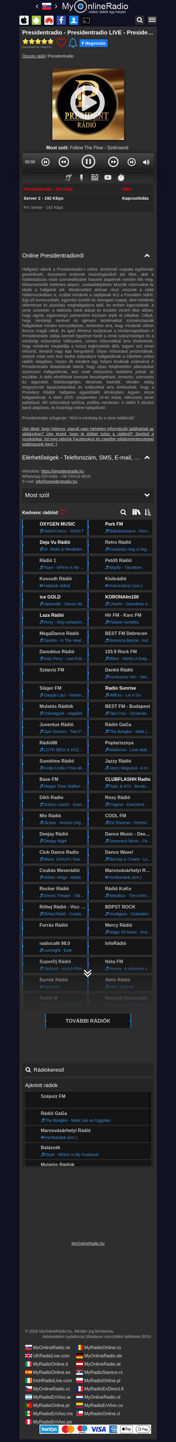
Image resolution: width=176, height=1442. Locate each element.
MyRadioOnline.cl (98, 1413)
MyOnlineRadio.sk (47, 1347)
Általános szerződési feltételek (114, 1336)
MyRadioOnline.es (48, 1372)
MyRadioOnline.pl (98, 1380)
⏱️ (121, 177)
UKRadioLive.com (47, 1355)
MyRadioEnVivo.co (99, 1405)
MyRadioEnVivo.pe (48, 1421)
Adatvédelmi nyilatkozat (63, 1336)
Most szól (37, 495)
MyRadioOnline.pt (47, 1405)
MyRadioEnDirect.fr (100, 1388)
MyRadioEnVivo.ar (48, 1397)
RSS (147, 1336)
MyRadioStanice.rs (99, 1372)
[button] (46, 161)
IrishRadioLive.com (48, 1380)
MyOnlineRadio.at (98, 1364)
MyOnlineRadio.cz (47, 1388)
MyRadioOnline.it (46, 1364)
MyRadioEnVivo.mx (49, 1413)
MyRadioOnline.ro (98, 1347)
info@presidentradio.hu (56, 481)
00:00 (30, 162)
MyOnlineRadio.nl (98, 1397)
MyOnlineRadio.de (99, 1355)
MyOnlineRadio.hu (88, 1243)
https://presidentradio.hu (62, 471)
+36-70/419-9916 (75, 476)
